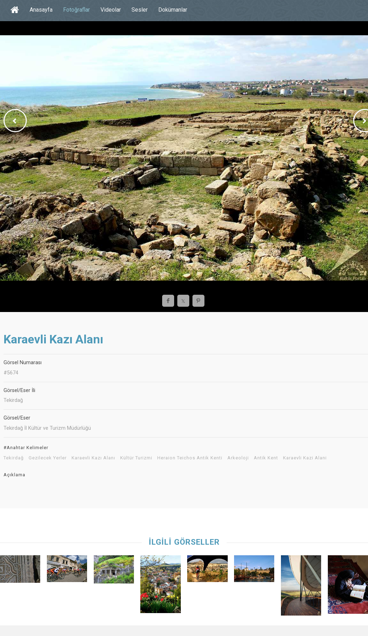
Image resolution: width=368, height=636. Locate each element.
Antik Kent (266, 457)
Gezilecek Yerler (48, 457)
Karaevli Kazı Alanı (93, 457)
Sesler (139, 9)
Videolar (110, 9)
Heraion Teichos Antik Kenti (189, 457)
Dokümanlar (172, 9)
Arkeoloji (238, 457)
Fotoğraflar (76, 9)
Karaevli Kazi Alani (305, 457)
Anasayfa (41, 9)
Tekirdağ (14, 457)
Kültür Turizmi (136, 457)
